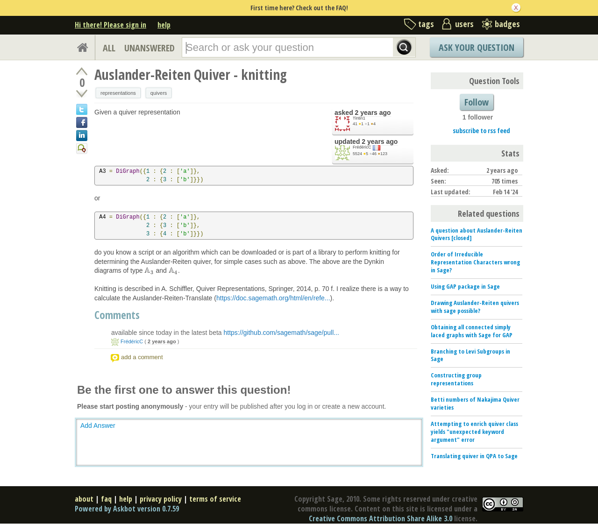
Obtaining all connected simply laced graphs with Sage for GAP (472, 331)
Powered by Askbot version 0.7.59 (127, 509)
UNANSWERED (149, 48)
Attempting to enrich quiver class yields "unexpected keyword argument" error (474, 431)
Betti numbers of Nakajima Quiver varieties (475, 403)
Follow (476, 102)
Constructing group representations (456, 379)
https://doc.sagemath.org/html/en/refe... (273, 298)
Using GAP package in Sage (465, 286)
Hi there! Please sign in (110, 25)
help (164, 25)
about (84, 499)
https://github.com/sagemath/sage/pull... (281, 332)
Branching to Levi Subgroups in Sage (470, 355)
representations (118, 93)
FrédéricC (362, 147)
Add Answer (97, 425)
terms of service (215, 499)
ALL (109, 48)
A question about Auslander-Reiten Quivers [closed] (476, 234)
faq (106, 499)
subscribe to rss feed (481, 130)
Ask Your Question (476, 47)
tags (426, 23)
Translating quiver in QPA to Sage (474, 456)
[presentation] (149, 270)
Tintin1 (359, 118)
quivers (158, 93)
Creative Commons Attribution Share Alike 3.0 (380, 518)
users (464, 23)
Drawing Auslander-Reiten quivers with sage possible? (475, 306)
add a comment (142, 357)
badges (507, 23)
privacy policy (161, 499)
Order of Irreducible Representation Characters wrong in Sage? (475, 262)
